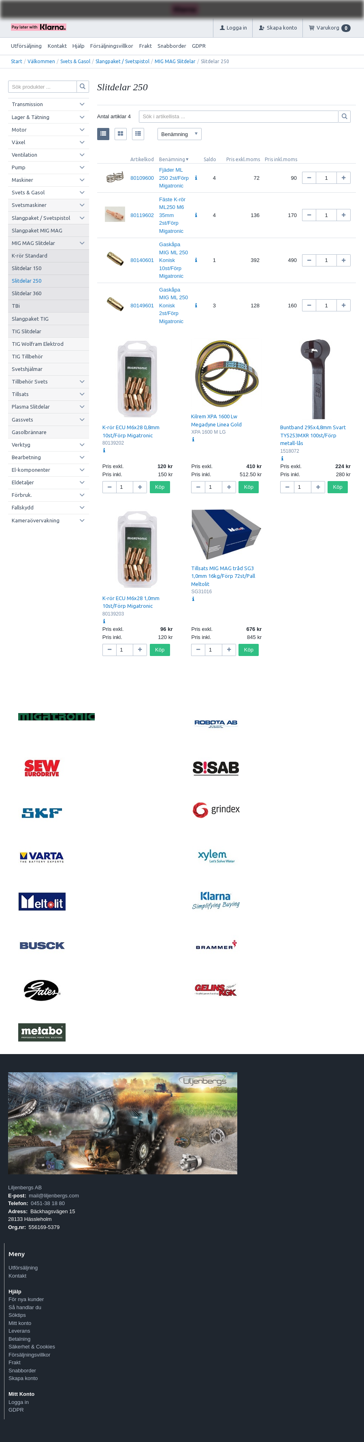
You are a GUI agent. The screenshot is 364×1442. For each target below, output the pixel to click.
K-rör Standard (29, 255)
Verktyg (21, 444)
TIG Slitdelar (26, 331)
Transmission (27, 104)
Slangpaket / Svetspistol (122, 61)
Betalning (19, 1339)
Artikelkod (142, 159)
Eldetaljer (23, 482)
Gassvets (22, 419)
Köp (159, 487)
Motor (19, 129)
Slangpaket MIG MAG (37, 230)
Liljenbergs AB (25, 1187)
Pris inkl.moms (281, 159)
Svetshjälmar (27, 369)
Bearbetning (26, 457)
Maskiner (22, 180)
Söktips (17, 1315)
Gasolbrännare (29, 432)
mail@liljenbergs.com (54, 1196)
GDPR (199, 46)
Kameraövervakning (36, 520)
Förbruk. (22, 495)
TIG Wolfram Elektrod (38, 344)
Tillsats (20, 394)
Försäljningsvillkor (111, 46)
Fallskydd (23, 507)
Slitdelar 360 (26, 293)
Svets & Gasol (75, 61)
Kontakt (57, 46)
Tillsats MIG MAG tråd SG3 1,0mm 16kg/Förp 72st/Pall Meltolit (223, 576)
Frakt (145, 46)
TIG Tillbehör (27, 356)
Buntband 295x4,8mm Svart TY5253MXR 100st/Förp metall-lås (313, 435)
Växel (18, 142)
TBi (16, 306)
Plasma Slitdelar (31, 406)
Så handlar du (25, 1307)
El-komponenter (31, 470)
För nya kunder (26, 1299)
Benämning (172, 159)
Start (16, 61)
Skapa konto (23, 1378)
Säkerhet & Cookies (32, 1347)
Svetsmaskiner (29, 205)
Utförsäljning (26, 46)
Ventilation (24, 155)
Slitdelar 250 (26, 280)
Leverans (19, 1331)
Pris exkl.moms (243, 159)
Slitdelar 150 (26, 268)
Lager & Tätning (30, 117)
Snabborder (172, 46)
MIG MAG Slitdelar (175, 61)
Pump (19, 167)
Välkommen (41, 61)
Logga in (19, 1402)
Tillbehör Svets (30, 381)
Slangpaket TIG (30, 319)
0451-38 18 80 (48, 1203)
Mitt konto (20, 1323)
